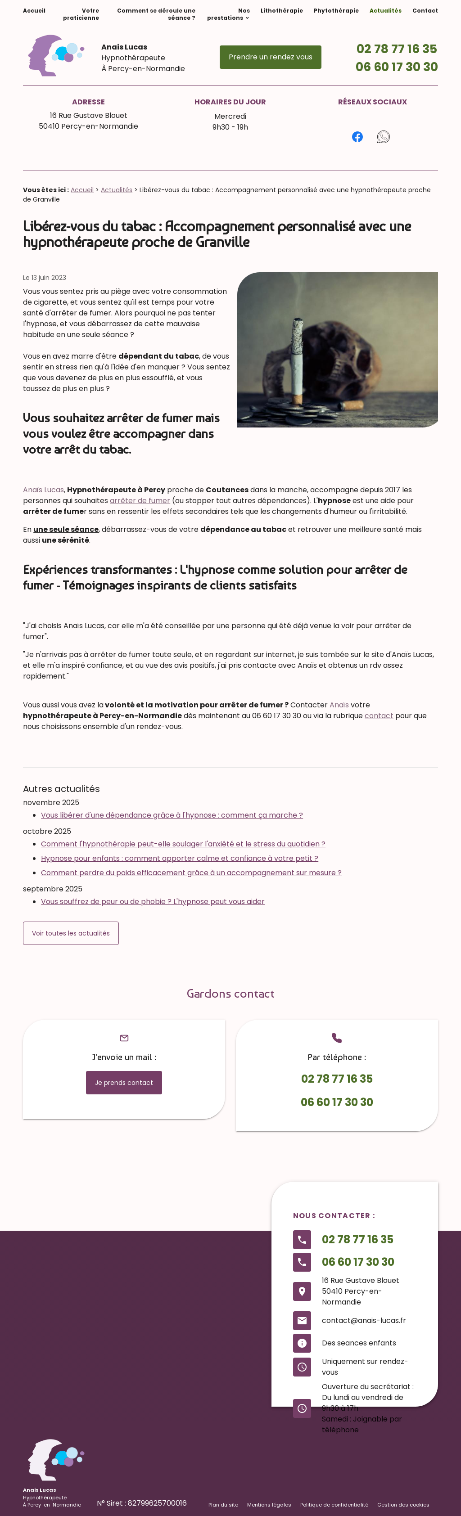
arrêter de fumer (140, 500)
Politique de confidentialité (334, 1504)
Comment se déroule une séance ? (156, 14)
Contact (425, 10)
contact (379, 716)
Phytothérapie (336, 10)
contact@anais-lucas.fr (364, 1320)
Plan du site (223, 1504)
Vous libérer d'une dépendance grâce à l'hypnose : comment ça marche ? (172, 815)
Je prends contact (124, 1082)
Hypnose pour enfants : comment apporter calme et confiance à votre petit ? (179, 858)
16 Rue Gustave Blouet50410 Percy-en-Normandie (88, 120)
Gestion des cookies (403, 1504)
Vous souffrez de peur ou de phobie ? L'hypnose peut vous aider (153, 901)
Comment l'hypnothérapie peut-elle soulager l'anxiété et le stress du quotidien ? (183, 844)
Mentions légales (269, 1504)
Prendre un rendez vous (270, 57)
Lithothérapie (282, 10)
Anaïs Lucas (43, 490)
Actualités (386, 10)
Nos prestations (228, 14)
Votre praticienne (81, 14)
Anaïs (339, 705)
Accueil (34, 10)
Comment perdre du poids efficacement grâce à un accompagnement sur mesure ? (191, 873)
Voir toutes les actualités (71, 933)
